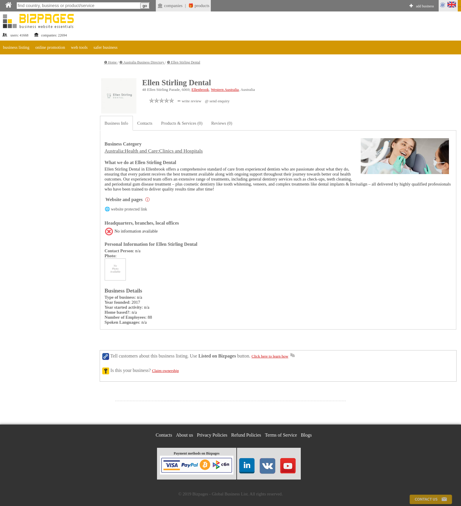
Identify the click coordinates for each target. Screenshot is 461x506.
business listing (16, 47)
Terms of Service (281, 434)
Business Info (116, 123)
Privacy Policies (212, 434)
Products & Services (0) (181, 123)
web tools (79, 47)
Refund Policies (246, 434)
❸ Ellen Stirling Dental (183, 62)
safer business (105, 47)
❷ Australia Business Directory (142, 62)
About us (184, 434)
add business (425, 6)
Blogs (306, 434)
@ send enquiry (217, 101)
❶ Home (111, 62)
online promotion (50, 47)
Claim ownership (165, 370)
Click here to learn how (270, 356)
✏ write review (189, 101)
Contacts (144, 123)
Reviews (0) (221, 123)
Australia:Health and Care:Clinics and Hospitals (154, 151)
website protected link (129, 209)
